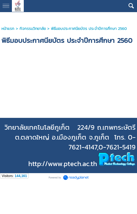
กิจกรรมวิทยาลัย (33, 29)
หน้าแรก (7, 29)
